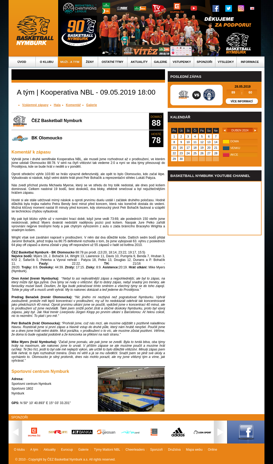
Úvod (22, 61)
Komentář (73, 105)
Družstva (174, 449)
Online (212, 449)
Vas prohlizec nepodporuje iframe (215, 208)
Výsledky (226, 61)
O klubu (47, 61)
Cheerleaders (135, 449)
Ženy (90, 61)
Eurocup (67, 449)
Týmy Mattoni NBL (107, 449)
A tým (34, 449)
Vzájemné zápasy (35, 105)
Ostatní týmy (112, 61)
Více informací (242, 101)
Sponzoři (204, 61)
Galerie (160, 61)
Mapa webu (194, 449)
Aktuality (139, 61)
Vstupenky (182, 61)
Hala (57, 105)
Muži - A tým (69, 61)
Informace (250, 61)
